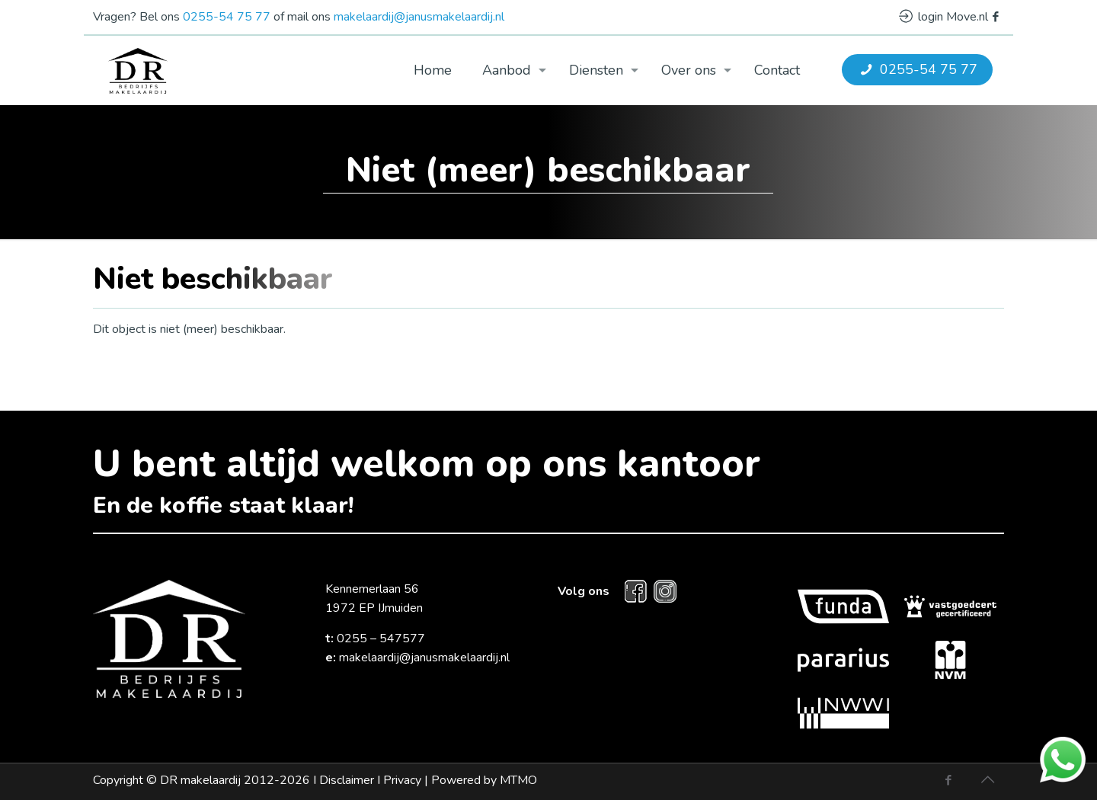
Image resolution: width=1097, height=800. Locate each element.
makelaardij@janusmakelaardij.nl (419, 16)
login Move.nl (943, 16)
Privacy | (460, 780)
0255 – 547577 (381, 638)
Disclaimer (346, 780)
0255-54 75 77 (226, 16)
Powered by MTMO (484, 780)
